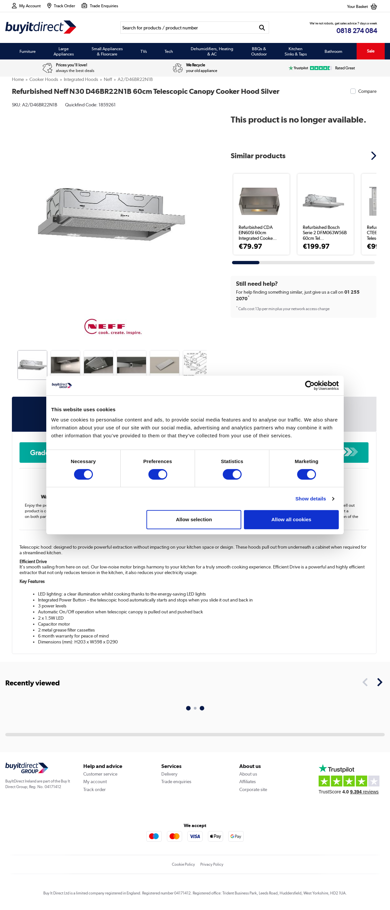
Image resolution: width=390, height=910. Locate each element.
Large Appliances (64, 51)
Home (18, 79)
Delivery (169, 774)
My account (95, 781)
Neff (108, 79)
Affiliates (247, 781)
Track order (94, 789)
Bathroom (333, 51)
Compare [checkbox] (367, 91)
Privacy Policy (211, 864)
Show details (310, 498)
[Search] (187, 27)
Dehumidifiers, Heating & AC (212, 51)
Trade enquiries (176, 781)
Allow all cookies (291, 519)
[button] (374, 155)
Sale (370, 51)
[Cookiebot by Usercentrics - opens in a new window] (310, 385)
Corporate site (253, 789)
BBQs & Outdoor (259, 51)
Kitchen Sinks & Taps (296, 51)
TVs (143, 51)
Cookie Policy (183, 864)
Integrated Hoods (81, 79)
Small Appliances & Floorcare (107, 51)
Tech (169, 51)
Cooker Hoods (43, 79)
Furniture (28, 51)
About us (248, 774)
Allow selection (194, 519)
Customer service (100, 774)
